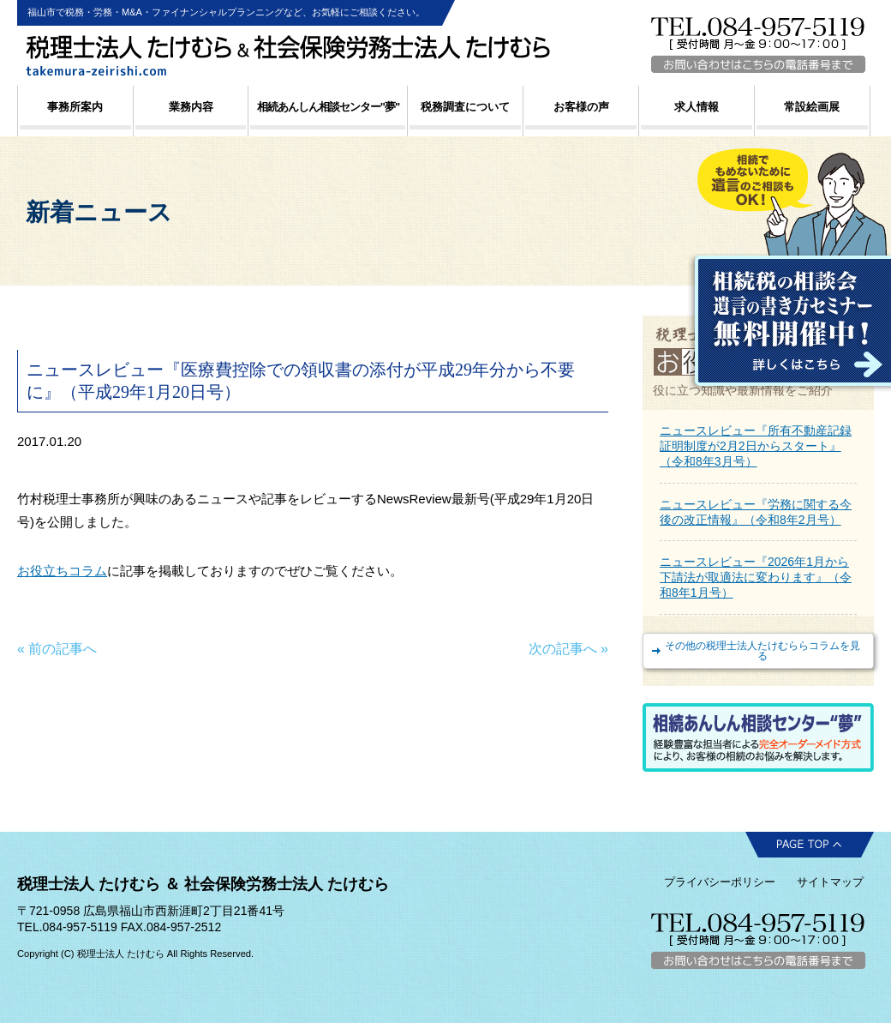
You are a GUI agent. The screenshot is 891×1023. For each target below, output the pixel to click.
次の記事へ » (568, 648)
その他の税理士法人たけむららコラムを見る (762, 651)
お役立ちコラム (62, 570)
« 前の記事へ (57, 648)
